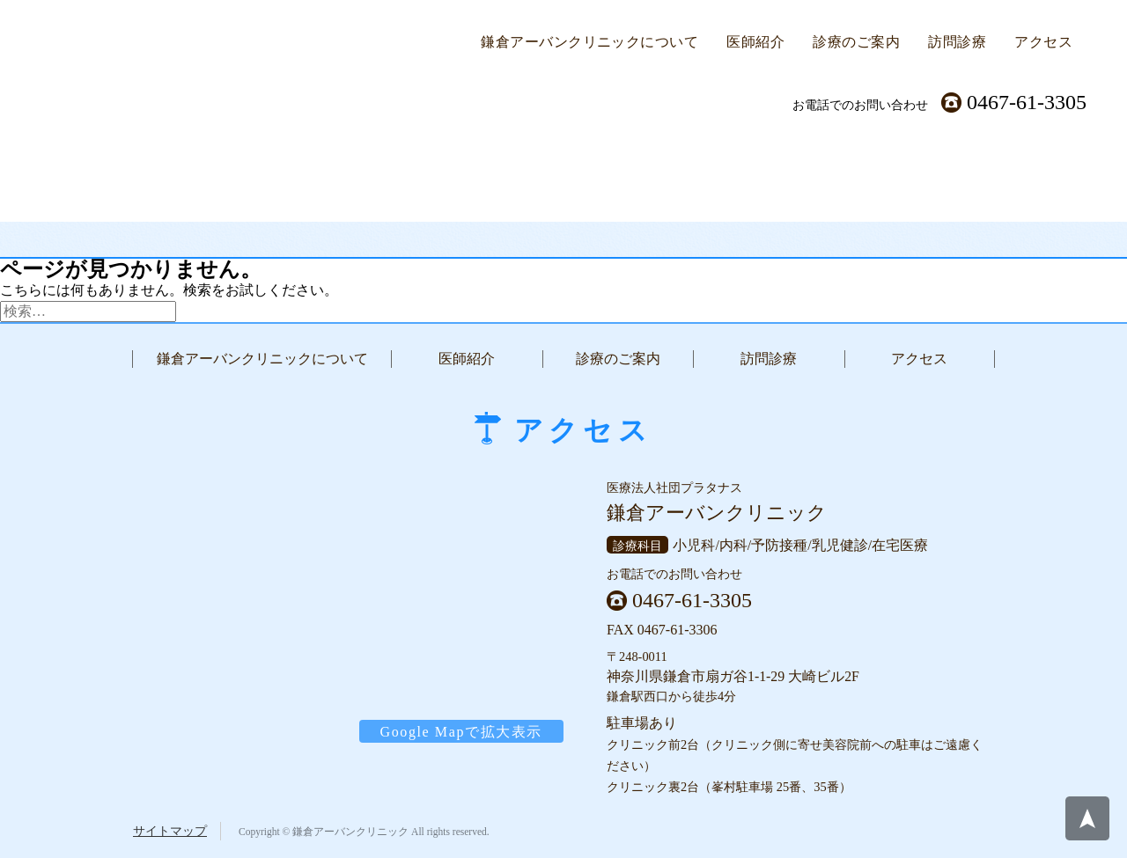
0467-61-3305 (1026, 102)
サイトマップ (170, 831)
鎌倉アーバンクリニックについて (589, 41)
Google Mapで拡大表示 (461, 730)
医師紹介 (755, 41)
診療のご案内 (856, 41)
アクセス (1043, 41)
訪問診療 (957, 41)
